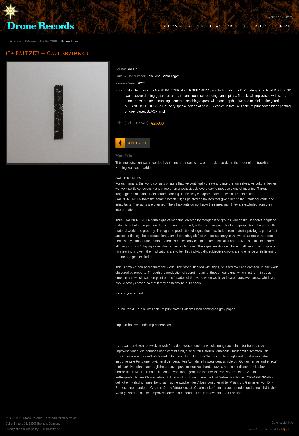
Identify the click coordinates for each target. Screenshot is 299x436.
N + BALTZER (48, 41)
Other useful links (282, 422)
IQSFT (287, 429)
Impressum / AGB (53, 429)
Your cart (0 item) (280, 17)
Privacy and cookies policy (22, 429)
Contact (283, 26)
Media (260, 26)
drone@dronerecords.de (61, 418)
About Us (238, 26)
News (215, 26)
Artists (195, 26)
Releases (172, 26)
